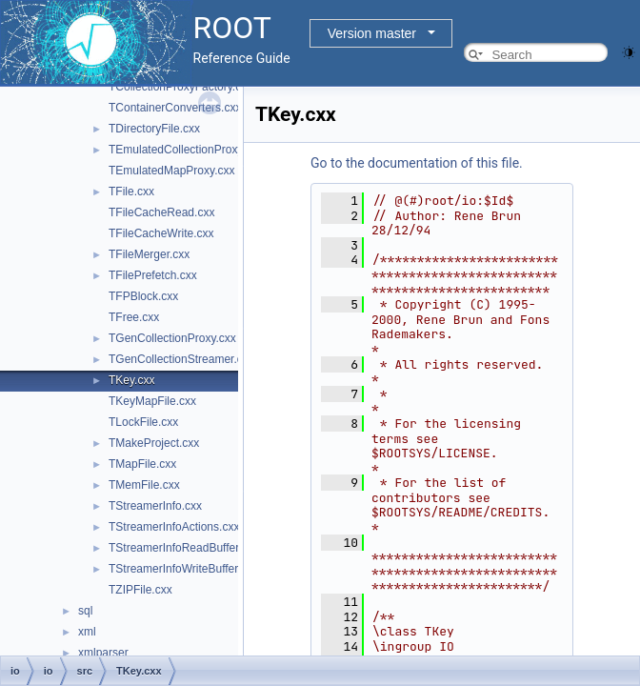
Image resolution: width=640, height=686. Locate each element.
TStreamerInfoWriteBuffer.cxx (183, 568)
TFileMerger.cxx (149, 254)
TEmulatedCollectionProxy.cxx (186, 149)
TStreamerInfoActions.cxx (174, 527)
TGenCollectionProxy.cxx (172, 338)
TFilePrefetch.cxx (153, 275)
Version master (372, 33)
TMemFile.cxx (144, 485)
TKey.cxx (131, 380)
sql (85, 610)
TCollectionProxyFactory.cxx (180, 86)
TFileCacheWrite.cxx (161, 233)
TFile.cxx (131, 191)
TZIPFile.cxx (140, 589)
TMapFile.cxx (142, 464)
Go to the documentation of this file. (416, 163)
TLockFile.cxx (143, 422)
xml (87, 631)
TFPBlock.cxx (143, 296)
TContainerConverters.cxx (175, 107)
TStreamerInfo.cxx (155, 506)
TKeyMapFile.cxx (152, 401)
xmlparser (103, 652)
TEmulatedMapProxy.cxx (172, 170)
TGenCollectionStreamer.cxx (181, 359)
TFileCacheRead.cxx (161, 212)
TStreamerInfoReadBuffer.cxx (184, 548)
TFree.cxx (134, 317)
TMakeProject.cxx (154, 443)
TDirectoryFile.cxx (154, 128)
